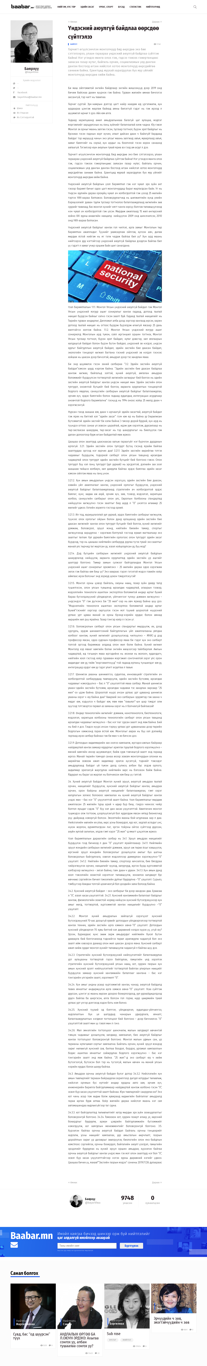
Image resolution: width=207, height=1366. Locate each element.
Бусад (121, 6)
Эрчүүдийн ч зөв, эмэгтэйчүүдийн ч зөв (171, 1320)
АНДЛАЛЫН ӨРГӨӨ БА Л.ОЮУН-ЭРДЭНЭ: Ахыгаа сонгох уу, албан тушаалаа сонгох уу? (79, 1340)
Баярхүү (73, 44)
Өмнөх (72, 21)
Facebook (20, 92)
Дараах (157, 21)
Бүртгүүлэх (131, 1246)
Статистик (135, 6)
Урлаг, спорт (106, 6)
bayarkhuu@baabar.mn (27, 97)
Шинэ (18, 108)
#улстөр (112, 1340)
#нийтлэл (127, 1340)
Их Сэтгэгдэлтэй (23, 117)
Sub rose (113, 1333)
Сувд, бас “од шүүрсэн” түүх (31, 1336)
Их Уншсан (20, 112)
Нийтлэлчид (153, 6)
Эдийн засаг (87, 6)
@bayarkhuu (31, 72)
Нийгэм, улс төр (66, 6)
